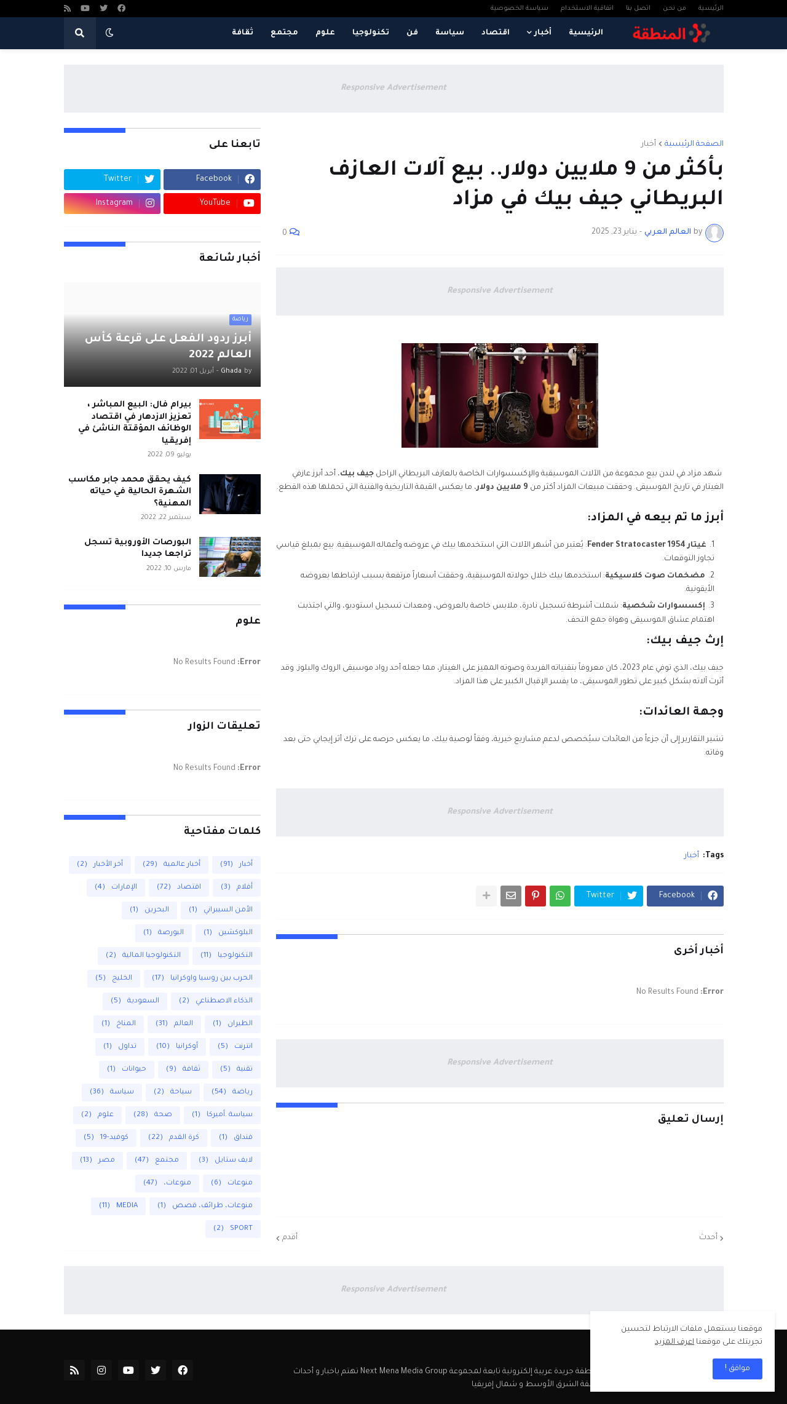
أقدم (290, 1238)
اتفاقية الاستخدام (587, 8)
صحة (152, 1115)
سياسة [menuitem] (449, 33)
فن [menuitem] (412, 33)
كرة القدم (173, 1138)
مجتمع (157, 1161)
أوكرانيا (177, 1047)
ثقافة (183, 1070)
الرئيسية (711, 8)
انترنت (235, 1047)
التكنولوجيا (226, 956)
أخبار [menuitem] (543, 33)
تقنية (236, 1070)
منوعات (232, 1183)
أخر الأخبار (100, 865)
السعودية (135, 1001)
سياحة (173, 1092)
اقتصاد (179, 888)
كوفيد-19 (106, 1138)
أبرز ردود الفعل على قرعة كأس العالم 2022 (168, 347)
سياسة (112, 1092)
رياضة (232, 1092)
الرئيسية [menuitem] (586, 33)
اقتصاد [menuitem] (495, 33)
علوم (97, 1115)
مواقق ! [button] (737, 1369)
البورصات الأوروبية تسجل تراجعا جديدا (137, 549)
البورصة (163, 933)
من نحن (674, 8)
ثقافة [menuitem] (242, 33)
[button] (109, 33)
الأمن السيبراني (221, 910)
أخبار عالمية (171, 865)
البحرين (149, 910)
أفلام (237, 888)
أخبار (648, 144)
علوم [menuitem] (325, 33)
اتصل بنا (638, 8)
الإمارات (116, 888)
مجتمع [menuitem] (284, 33)
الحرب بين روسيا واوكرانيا (202, 979)
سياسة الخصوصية (519, 8)
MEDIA (118, 1206)
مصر (97, 1161)
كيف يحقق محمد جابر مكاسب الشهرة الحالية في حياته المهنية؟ (129, 492)
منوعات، (167, 1183)
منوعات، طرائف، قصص (205, 1206)
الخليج (113, 979)
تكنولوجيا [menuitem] (370, 33)
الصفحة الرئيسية (694, 144)
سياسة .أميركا (222, 1115)
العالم (174, 1024)
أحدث (708, 1238)
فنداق (236, 1138)
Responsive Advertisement (393, 88)
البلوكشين (228, 933)
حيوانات (126, 1070)
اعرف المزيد (674, 1342)
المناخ (118, 1024)
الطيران (233, 1024)
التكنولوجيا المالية (143, 956)
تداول (119, 1047)
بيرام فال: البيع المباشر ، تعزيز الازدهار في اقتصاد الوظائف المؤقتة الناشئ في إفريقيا (134, 423)
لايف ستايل (226, 1161)
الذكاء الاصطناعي (216, 1001)
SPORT (233, 1229)
